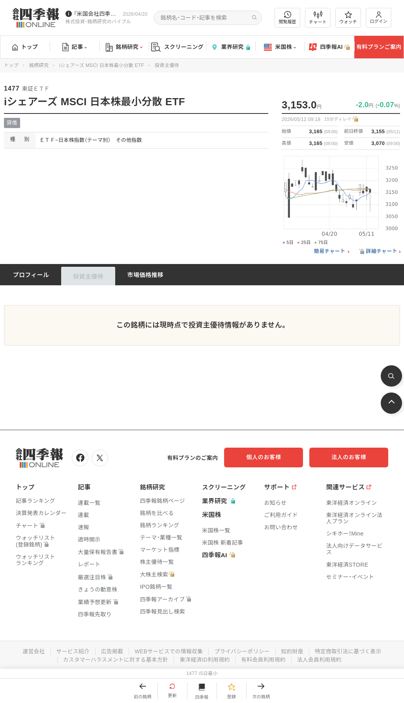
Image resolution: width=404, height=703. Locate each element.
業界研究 (230, 47)
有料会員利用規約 (264, 658)
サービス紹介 (71, 650)
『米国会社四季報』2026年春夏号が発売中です (96, 14)
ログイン (378, 17)
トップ (25, 47)
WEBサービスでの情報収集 (168, 650)
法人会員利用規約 (320, 658)
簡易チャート (330, 251)
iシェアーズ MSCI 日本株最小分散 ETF (101, 65)
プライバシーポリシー (242, 650)
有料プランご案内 (378, 47)
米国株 (280, 47)
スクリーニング (177, 47)
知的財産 (293, 650)
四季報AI (329, 47)
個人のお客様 (273, 457)
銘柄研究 (124, 47)
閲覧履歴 (287, 17)
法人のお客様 (352, 457)
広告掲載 (110, 650)
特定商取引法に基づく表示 (350, 650)
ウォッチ (348, 17)
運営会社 (31, 650)
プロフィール (31, 275)
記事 (74, 47)
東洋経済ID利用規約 (205, 658)
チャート (318, 18)
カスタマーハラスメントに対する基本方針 (114, 658)
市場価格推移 (145, 275)
